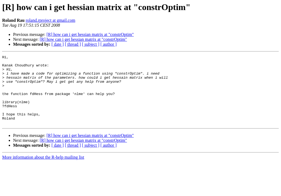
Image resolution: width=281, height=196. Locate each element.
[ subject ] (90, 44)
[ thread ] (73, 44)
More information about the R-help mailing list (43, 171)
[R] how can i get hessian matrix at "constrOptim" (90, 34)
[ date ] (57, 44)
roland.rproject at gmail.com (50, 20)
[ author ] (108, 44)
